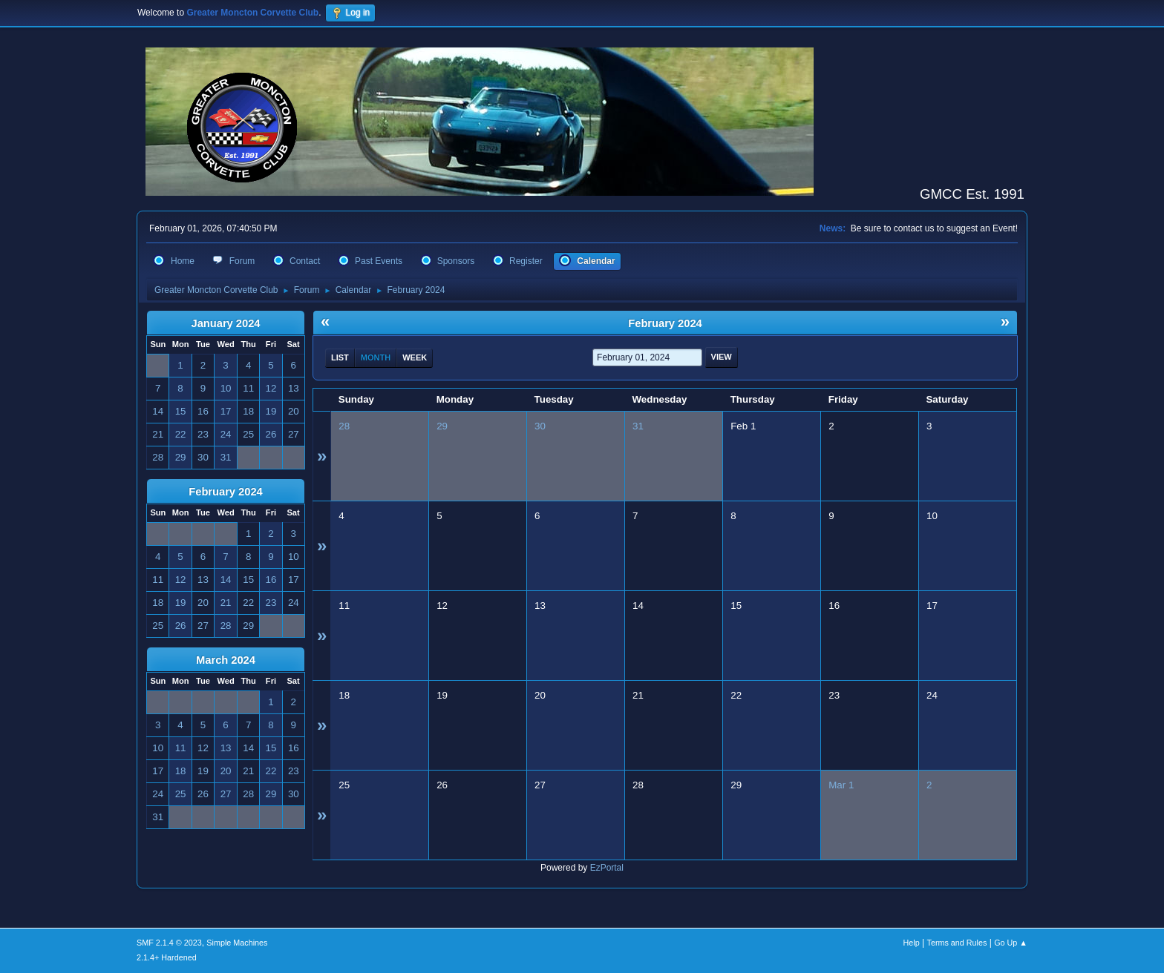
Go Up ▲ (1010, 942)
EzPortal (607, 867)
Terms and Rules (957, 942)
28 (344, 426)
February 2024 (225, 492)
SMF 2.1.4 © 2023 (169, 942)
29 (442, 426)
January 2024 (226, 323)
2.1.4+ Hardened (167, 957)
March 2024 (225, 660)
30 (540, 426)
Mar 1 (841, 785)
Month (375, 357)
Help (911, 942)
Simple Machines (236, 942)
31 (638, 426)
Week (414, 357)
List (340, 357)
